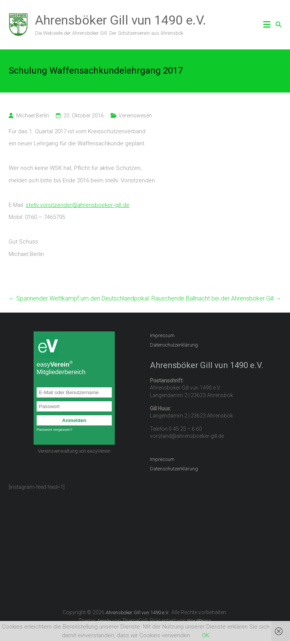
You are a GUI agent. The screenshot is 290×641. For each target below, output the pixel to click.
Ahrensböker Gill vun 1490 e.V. (120, 20)
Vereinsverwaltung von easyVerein (74, 451)
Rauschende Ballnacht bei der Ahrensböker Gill (216, 298)
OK (205, 635)
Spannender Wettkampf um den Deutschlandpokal (79, 298)
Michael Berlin (32, 115)
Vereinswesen (135, 115)
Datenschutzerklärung (174, 345)
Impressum (162, 335)
